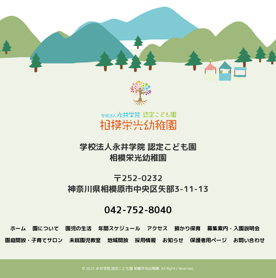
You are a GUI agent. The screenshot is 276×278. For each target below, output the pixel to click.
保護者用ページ (208, 240)
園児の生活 (78, 228)
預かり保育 (187, 228)
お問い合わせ (249, 240)
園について (45, 228)
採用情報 (145, 240)
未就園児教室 (85, 240)
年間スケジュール (119, 228)
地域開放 (117, 240)
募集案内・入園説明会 (233, 228)
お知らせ (172, 240)
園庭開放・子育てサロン (34, 240)
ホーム (18, 228)
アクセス (157, 228)
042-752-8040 (138, 209)
